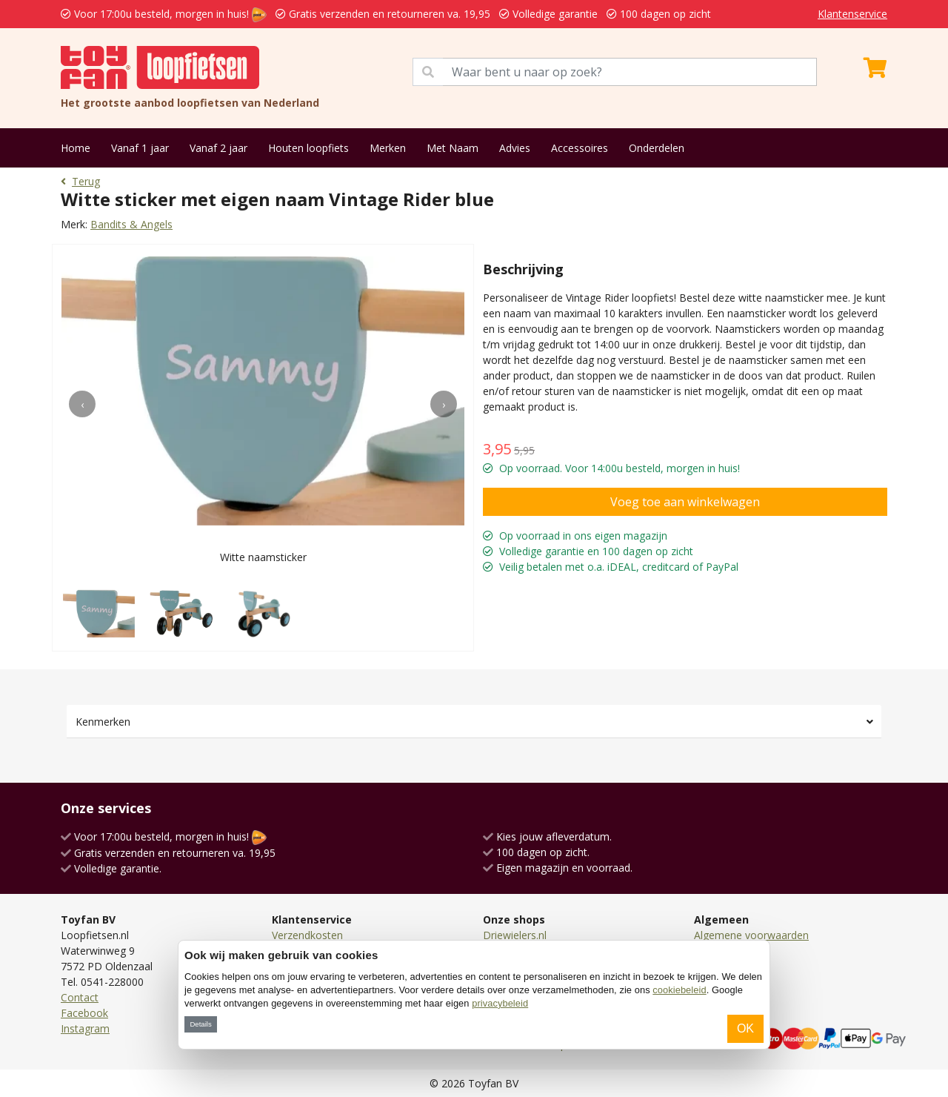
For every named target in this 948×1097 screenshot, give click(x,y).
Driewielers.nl (515, 935)
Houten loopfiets (308, 148)
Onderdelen (656, 148)
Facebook (84, 1013)
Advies (514, 148)
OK (745, 1028)
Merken (388, 148)
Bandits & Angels (131, 224)
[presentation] (82, 404)
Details (200, 1024)
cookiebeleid (679, 989)
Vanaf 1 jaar (140, 148)
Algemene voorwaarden (751, 935)
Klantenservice (852, 14)
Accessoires (579, 148)
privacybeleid (500, 1003)
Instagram (85, 1028)
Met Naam (452, 148)
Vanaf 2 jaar (218, 148)
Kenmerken (103, 722)
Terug (80, 181)
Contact (80, 997)
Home (75, 148)
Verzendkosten (307, 935)
